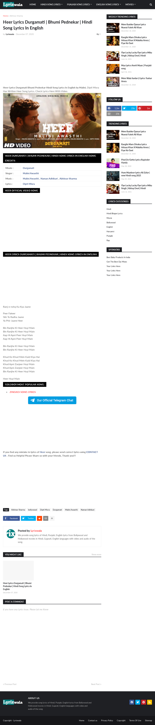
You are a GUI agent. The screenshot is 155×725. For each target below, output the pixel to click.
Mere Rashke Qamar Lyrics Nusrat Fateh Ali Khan (133, 26)
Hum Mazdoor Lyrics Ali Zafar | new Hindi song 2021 (135, 174)
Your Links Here (113, 266)
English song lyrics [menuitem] (107, 4)
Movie (109, 218)
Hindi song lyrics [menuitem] (51, 4)
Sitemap (148, 720)
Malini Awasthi (31, 173)
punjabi (110, 236)
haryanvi (110, 231)
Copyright (121, 720)
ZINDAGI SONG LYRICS (23, 391)
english (110, 227)
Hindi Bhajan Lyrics (115, 213)
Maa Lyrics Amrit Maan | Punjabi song (136, 67)
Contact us (92, 720)
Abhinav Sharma (16, 16)
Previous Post (10, 684)
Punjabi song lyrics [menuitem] (78, 4)
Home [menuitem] (33, 4)
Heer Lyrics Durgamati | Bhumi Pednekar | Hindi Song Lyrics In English (17, 586)
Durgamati (28, 167)
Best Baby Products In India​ (118, 257)
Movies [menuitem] (129, 4)
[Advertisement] (52, 61)
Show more (96, 554)
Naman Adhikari (49, 178)
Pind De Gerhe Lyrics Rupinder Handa (135, 161)
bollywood (32, 510)
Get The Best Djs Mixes (117, 261)
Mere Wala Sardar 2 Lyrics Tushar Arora (136, 80)
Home (5, 16)
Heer (43, 451)
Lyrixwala (36, 530)
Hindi (109, 209)
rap (108, 240)
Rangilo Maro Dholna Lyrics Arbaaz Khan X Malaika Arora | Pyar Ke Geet (135, 40)
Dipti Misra (29, 183)
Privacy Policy (107, 720)
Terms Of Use (135, 720)
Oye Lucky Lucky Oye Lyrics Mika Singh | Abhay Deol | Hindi (136, 54)
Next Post (95, 684)
